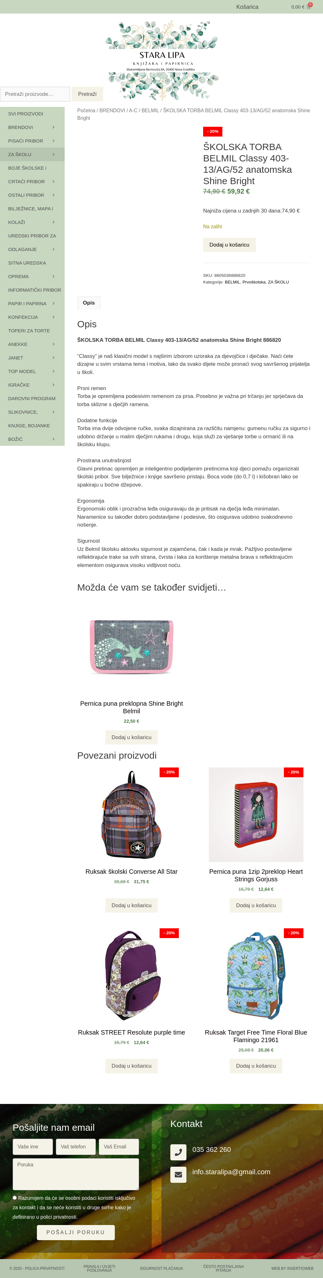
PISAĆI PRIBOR (36, 141)
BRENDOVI (112, 110)
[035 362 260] (178, 1152)
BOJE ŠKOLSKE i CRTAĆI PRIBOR (36, 176)
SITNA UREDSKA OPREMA (36, 271)
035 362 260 (211, 1149)
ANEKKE (36, 346)
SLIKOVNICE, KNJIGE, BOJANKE (36, 420)
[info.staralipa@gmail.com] (178, 1175)
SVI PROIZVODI (25, 113)
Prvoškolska (254, 282)
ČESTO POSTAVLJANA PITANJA (223, 1268)
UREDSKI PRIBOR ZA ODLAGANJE (36, 244)
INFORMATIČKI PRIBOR (36, 292)
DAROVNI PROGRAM (36, 400)
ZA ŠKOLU (278, 282)
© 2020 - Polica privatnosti (36, 1268)
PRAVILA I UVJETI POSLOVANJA (99, 1268)
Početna (86, 110)
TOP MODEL (36, 371)
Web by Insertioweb (292, 1268)
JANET (15, 357)
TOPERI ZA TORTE (36, 332)
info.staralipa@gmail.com (231, 1172)
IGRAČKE (36, 385)
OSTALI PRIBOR (36, 195)
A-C (133, 110)
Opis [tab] (89, 303)
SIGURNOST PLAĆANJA (161, 1268)
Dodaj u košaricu (229, 245)
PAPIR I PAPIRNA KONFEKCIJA (36, 312)
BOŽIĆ (15, 439)
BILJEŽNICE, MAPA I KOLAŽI (36, 217)
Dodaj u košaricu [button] (132, 737)
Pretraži (87, 94)
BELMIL (150, 110)
